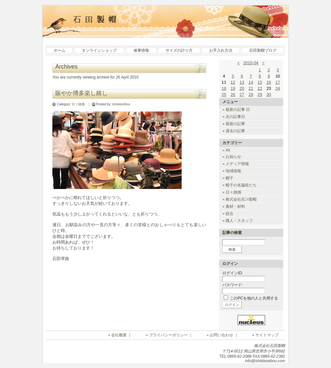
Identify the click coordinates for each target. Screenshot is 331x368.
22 (259, 88)
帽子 (229, 178)
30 (268, 94)
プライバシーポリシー (168, 335)
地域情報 (233, 171)
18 (224, 88)
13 (242, 82)
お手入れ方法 (220, 50)
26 (232, 94)
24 (277, 88)
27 (242, 94)
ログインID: (232, 273)
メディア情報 (237, 164)
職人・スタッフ (239, 220)
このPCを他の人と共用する (254, 298)
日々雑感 (78, 104)
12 (232, 82)
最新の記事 (235, 123)
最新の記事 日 (238, 109)
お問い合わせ (221, 335)
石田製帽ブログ (262, 50)
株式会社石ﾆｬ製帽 (241, 199)
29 (259, 94)
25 (224, 94)
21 (251, 88)
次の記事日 (235, 116)
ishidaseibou (121, 104)
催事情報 (141, 50)
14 (251, 82)
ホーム (59, 50)
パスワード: (232, 285)
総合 (229, 213)
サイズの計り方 (179, 50)
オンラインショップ (99, 50)
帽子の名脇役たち (241, 185)
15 (259, 82)
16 (268, 82)
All (228, 150)
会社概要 (119, 335)
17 (277, 82)
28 (251, 94)
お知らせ (233, 156)
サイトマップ (267, 335)
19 (232, 88)
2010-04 (251, 62)
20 (242, 88)
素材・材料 (235, 206)
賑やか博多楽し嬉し (81, 93)
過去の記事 (235, 131)
